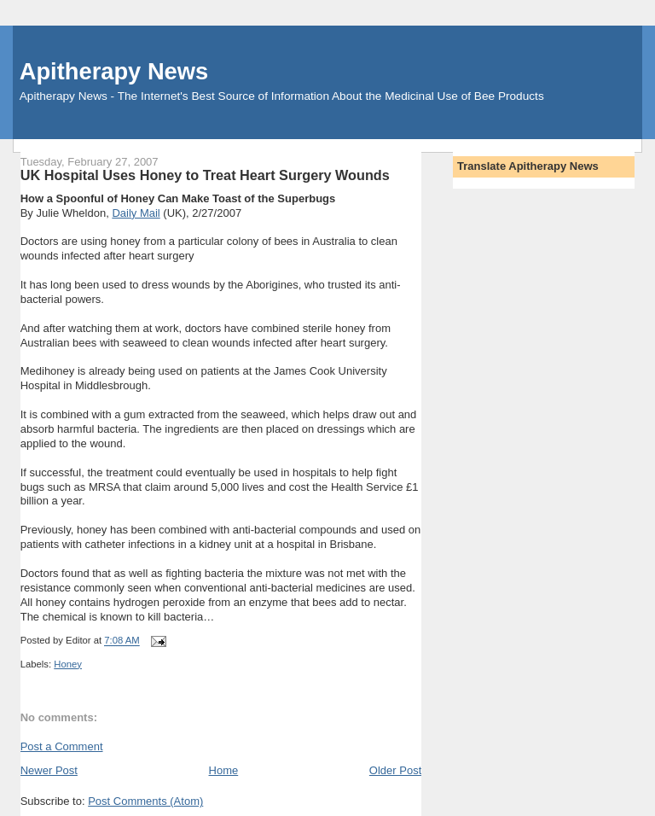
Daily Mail (135, 213)
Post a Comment (61, 746)
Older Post (395, 770)
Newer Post (49, 770)
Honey (68, 664)
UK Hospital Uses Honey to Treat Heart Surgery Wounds (205, 175)
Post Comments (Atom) (145, 801)
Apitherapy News (114, 71)
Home (224, 770)
